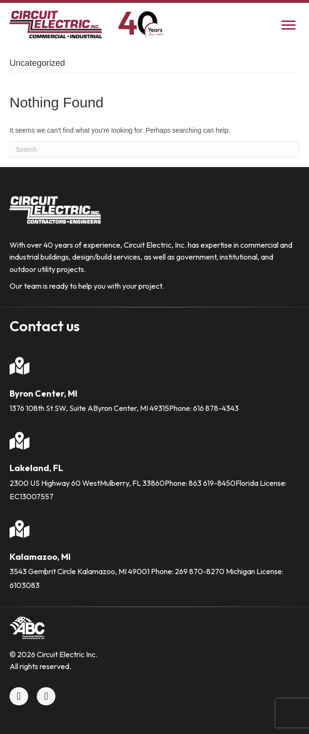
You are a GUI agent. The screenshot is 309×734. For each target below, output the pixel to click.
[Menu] (288, 25)
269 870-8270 (199, 571)
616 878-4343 (216, 408)
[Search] (154, 149)
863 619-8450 (212, 483)
